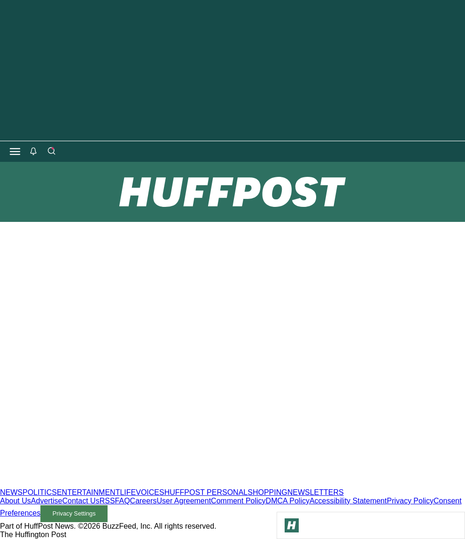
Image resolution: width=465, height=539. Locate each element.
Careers (143, 501)
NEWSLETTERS (315, 492)
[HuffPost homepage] (121, 484)
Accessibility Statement (348, 501)
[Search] (51, 151)
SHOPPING (267, 492)
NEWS (11, 492)
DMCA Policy (288, 501)
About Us (15, 501)
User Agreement (183, 501)
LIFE (128, 492)
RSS (107, 501)
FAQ (122, 501)
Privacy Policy (410, 501)
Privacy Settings (74, 513)
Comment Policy (238, 501)
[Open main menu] (15, 151)
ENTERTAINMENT (88, 492)
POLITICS (40, 492)
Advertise (46, 501)
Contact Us (81, 501)
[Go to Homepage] (292, 525)
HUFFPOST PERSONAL (206, 492)
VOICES (150, 492)
